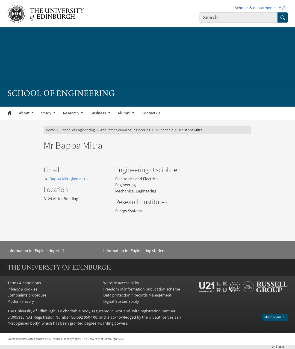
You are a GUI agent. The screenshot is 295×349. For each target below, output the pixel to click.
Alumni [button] (124, 113)
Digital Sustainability (121, 301)
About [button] (24, 113)
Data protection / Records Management (137, 295)
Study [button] (46, 113)
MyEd (283, 7)
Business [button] (98, 113)
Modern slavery (20, 301)
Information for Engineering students (135, 250)
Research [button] (71, 113)
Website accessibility (121, 282)
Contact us (151, 113)
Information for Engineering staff (35, 250)
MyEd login (275, 317)
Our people (164, 130)
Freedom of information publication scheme (141, 289)
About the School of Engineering (125, 130)
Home (50, 130)
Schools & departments (255, 7)
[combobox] (238, 17)
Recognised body (24, 323)
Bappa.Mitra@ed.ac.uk (69, 178)
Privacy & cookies (22, 289)
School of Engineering (78, 130)
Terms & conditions (24, 282)
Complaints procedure (26, 295)
